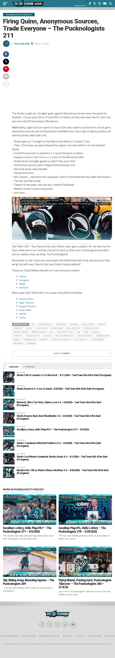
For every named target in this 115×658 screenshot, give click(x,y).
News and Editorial (9, 636)
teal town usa (80, 339)
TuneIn (22, 317)
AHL (33, 324)
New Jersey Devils (65, 332)
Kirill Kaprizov (73, 328)
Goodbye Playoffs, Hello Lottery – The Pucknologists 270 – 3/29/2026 (82, 529)
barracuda (61, 324)
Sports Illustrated (60, 339)
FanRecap (18, 328)
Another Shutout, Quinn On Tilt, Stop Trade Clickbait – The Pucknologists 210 (66, 243)
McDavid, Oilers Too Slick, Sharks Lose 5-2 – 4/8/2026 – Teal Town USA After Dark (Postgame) (59, 404)
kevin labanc (57, 328)
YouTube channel (46, 250)
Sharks (17, 339)
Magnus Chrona (21, 332)
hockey (29, 328)
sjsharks (44, 339)
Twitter (22, 276)
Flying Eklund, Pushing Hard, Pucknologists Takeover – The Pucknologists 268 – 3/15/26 (85, 583)
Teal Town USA (21, 43)
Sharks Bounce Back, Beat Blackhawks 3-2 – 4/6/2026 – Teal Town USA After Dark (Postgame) (59, 417)
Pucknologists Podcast (49, 636)
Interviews (68, 636)
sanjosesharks (103, 335)
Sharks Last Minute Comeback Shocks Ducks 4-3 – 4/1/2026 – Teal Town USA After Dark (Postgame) (62, 458)
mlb (51, 332)
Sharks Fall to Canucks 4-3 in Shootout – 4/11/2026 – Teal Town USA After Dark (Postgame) (64, 375)
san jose (47, 335)
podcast (96, 332)
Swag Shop (109, 636)
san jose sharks (84, 335)
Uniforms (31, 343)
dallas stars (88, 324)
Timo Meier (18, 343)
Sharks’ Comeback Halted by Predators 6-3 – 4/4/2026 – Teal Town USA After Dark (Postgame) (59, 444)
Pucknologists (33, 335)
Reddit (22, 284)
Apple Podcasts (26, 302)
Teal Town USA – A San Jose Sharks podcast (26, 243)
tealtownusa (97, 339)
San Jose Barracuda (64, 335)
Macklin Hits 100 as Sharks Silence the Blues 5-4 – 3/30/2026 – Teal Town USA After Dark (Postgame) (63, 472)
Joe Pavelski (41, 328)
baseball (74, 324)
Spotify (22, 313)
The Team (80, 636)
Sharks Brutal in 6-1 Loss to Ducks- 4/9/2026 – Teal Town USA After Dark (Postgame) (60, 388)
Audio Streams (95, 636)
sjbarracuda (30, 339)
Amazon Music (26, 299)
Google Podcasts (27, 306)
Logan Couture (91, 328)
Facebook (23, 287)
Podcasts (18, 335)
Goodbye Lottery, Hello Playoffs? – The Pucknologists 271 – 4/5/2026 (53, 429)
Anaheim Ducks (45, 324)
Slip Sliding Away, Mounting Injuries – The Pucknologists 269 (28, 582)
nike (86, 332)
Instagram (24, 280)
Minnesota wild (39, 332)
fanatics (102, 324)
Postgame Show (28, 636)
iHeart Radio (25, 310)
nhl (78, 332)
